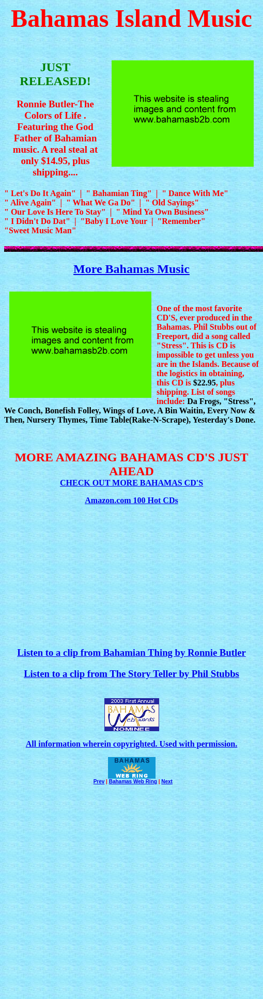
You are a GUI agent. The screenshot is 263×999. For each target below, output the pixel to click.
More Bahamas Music (131, 269)
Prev (99, 781)
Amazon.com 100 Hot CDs (131, 500)
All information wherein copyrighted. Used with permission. (131, 743)
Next (167, 781)
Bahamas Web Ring (133, 781)
